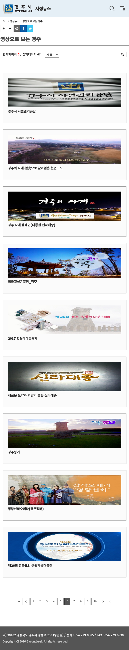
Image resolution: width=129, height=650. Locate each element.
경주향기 (14, 452)
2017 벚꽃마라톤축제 (22, 338)
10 (95, 601)
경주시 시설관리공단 (22, 111)
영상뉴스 (14, 21)
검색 (112, 8)
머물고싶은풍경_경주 (22, 282)
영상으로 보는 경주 (32, 21)
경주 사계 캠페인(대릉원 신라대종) (31, 225)
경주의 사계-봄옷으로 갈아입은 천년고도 (35, 168)
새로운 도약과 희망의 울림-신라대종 (32, 395)
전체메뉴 (122, 8)
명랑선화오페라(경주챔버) (26, 509)
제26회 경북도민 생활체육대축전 (30, 566)
